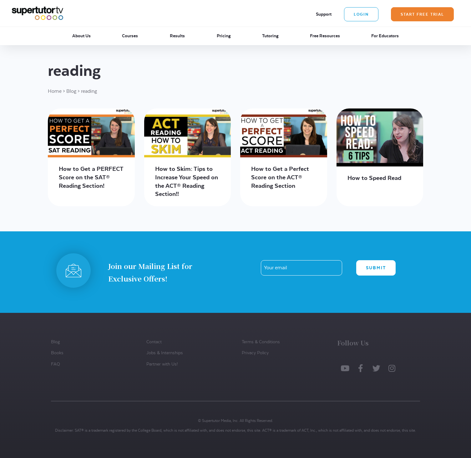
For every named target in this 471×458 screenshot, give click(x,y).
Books (57, 352)
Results (177, 35)
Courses (130, 35)
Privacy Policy (255, 352)
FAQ (55, 363)
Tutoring (270, 35)
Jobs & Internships (164, 352)
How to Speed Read (374, 178)
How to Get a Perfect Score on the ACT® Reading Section (280, 177)
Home (55, 91)
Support (324, 14)
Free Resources (325, 35)
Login (361, 14)
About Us (81, 35)
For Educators (385, 35)
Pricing (224, 35)
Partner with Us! (162, 363)
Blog (71, 91)
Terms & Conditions (261, 341)
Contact (154, 341)
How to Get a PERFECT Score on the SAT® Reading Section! (91, 177)
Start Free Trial (422, 14)
